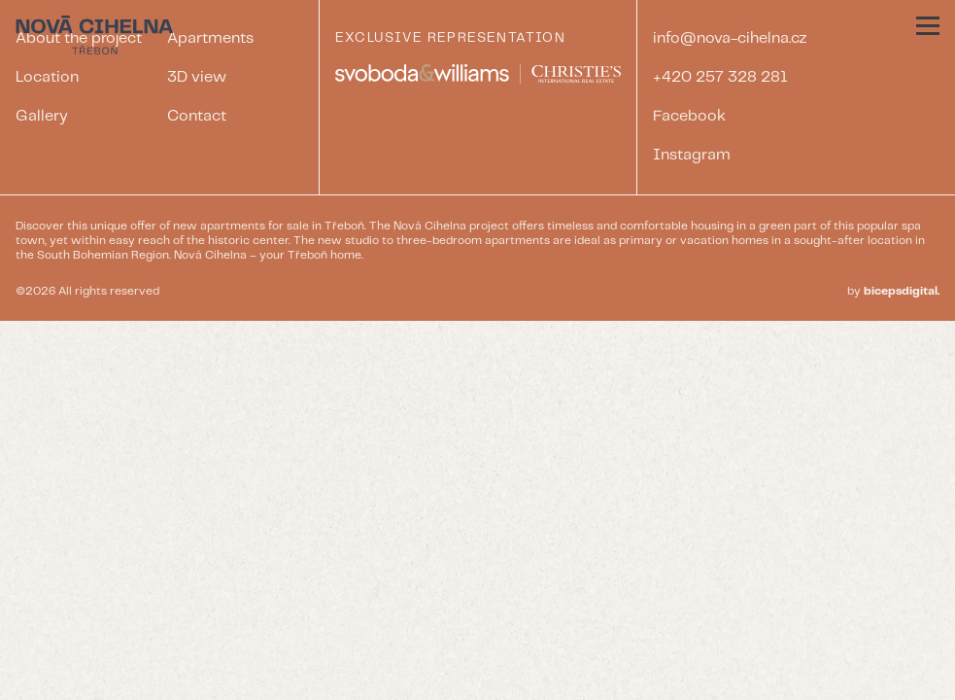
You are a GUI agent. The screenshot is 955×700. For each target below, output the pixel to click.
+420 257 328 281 (720, 77)
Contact (196, 116)
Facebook (689, 116)
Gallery (42, 116)
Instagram (692, 155)
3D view (196, 77)
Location (47, 77)
